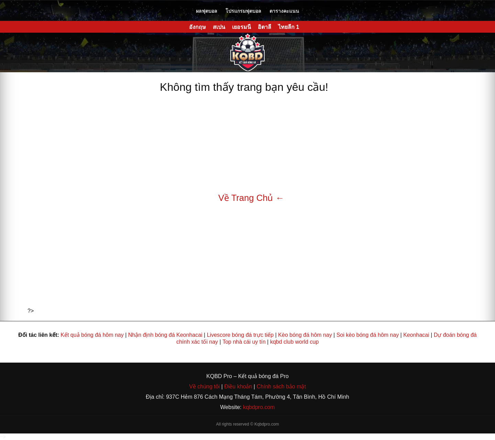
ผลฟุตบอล (206, 11)
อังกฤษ (197, 27)
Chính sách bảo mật (281, 386)
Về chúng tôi (205, 386)
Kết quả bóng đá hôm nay (91, 335)
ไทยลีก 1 (288, 27)
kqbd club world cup (294, 342)
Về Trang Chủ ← (251, 198)
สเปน (219, 27)
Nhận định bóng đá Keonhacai (165, 335)
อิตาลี (264, 27)
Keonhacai (416, 335)
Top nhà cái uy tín (243, 342)
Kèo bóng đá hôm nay (305, 335)
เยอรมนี (241, 27)
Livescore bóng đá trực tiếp (240, 335)
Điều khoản (237, 386)
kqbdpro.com (259, 407)
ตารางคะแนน (284, 11)
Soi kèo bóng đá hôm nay (368, 335)
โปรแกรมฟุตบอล (243, 11)
